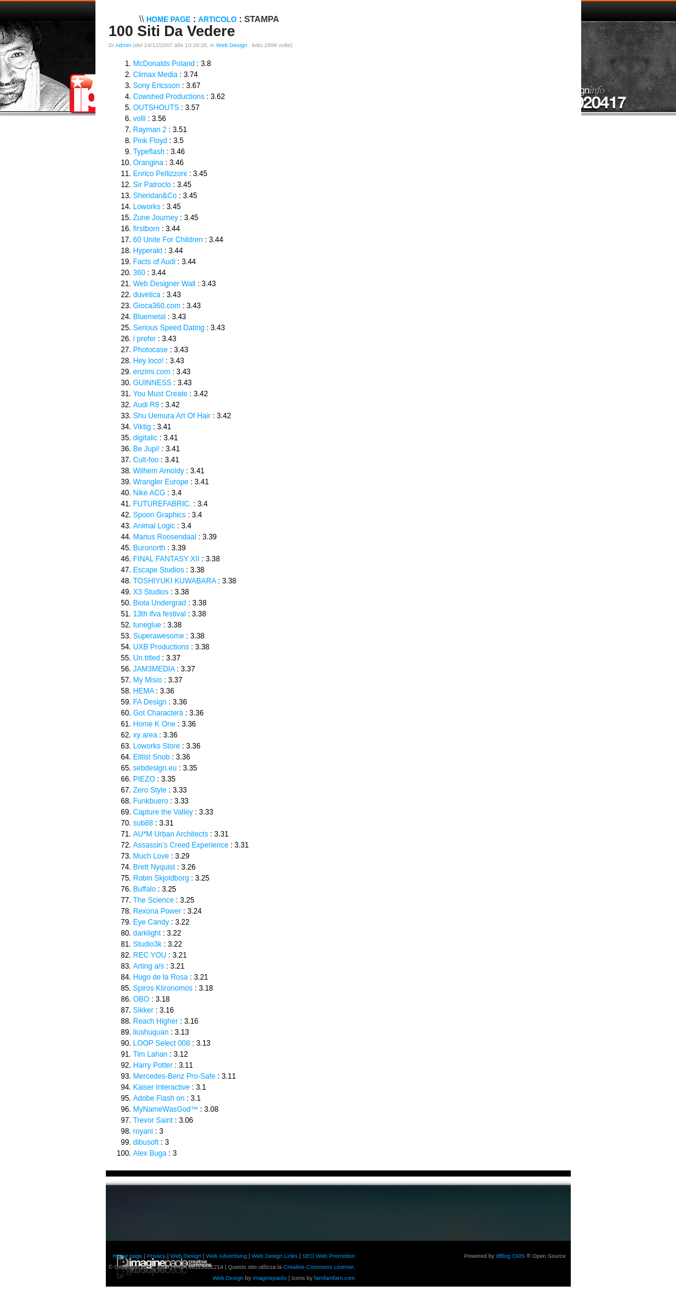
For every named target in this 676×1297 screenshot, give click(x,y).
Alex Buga (150, 1153)
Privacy (156, 1256)
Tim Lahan (150, 1054)
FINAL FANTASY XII (166, 559)
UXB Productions (161, 647)
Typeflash (149, 151)
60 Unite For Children (168, 239)
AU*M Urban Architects (171, 834)
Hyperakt (148, 250)
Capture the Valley (163, 812)
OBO (141, 999)
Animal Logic (154, 526)
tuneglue (147, 625)
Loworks (147, 206)
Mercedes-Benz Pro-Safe (174, 1076)
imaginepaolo (270, 1278)
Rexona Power (157, 911)
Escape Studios (158, 570)
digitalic (145, 438)
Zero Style (150, 790)
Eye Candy (151, 922)
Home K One (154, 724)
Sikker (143, 1010)
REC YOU (149, 955)
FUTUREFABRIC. (162, 504)
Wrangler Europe (161, 482)
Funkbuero (150, 801)
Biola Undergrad (160, 603)
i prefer (144, 338)
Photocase (150, 349)
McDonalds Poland (164, 63)
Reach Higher (155, 1021)
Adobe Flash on (159, 1098)
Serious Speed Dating (169, 327)
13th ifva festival (159, 614)
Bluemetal (149, 316)
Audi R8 (146, 405)
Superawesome (158, 636)
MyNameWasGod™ (165, 1109)
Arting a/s (149, 966)
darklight (147, 933)
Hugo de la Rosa (160, 977)
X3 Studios (151, 592)
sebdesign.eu (155, 768)
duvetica (147, 294)
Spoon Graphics (159, 515)
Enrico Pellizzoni (160, 173)
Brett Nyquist (154, 867)
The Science (153, 900)
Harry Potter (153, 1065)
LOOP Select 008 (161, 1043)
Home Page (168, 19)
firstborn (146, 228)
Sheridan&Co (155, 195)
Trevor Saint (153, 1120)
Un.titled (146, 658)
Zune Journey (155, 217)
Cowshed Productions (169, 96)
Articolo (217, 19)
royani (143, 1131)
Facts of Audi (154, 261)
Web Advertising (226, 1256)
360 (139, 272)
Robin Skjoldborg (161, 878)
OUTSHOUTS (156, 107)
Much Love (151, 856)
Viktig (142, 427)
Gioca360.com (156, 305)
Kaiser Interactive (161, 1087)
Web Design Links (274, 1256)
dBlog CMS (510, 1256)
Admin (123, 45)
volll (139, 118)
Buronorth (149, 548)
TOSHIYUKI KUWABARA (174, 581)
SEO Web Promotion (328, 1256)
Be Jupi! (146, 449)
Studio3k (147, 944)
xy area (145, 735)
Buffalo (144, 889)
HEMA (143, 691)
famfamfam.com (334, 1278)
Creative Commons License (318, 1267)
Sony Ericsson (156, 85)
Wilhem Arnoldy (158, 471)
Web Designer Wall (164, 283)
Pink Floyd (150, 140)
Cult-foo (146, 460)
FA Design (150, 702)
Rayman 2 (150, 129)
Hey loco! (148, 361)
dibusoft (146, 1142)
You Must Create (160, 394)
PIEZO (144, 779)
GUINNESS (152, 383)
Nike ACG (149, 493)
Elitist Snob (151, 757)
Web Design (232, 45)
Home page (127, 1256)
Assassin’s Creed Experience (181, 845)
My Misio (147, 680)
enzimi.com (152, 372)
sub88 (143, 823)
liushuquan (151, 1032)
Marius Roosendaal (164, 537)
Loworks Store (156, 746)
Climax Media (155, 74)
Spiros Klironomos (163, 988)
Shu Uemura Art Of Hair (172, 416)
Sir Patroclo (152, 184)
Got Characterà (158, 713)
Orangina (148, 162)
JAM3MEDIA (154, 669)
